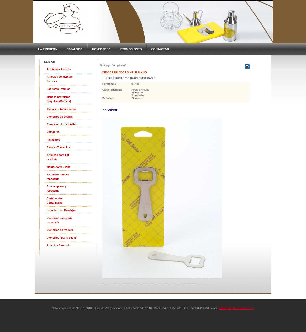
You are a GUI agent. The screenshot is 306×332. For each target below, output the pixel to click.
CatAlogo (74, 49)
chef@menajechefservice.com (236, 308)
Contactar (160, 49)
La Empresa (47, 49)
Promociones (131, 49)
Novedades (101, 49)
